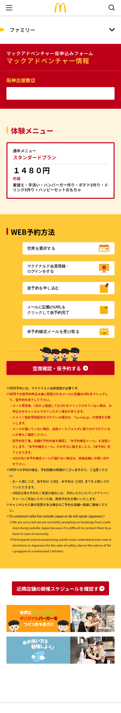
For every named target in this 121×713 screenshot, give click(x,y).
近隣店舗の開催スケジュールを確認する (59, 588)
